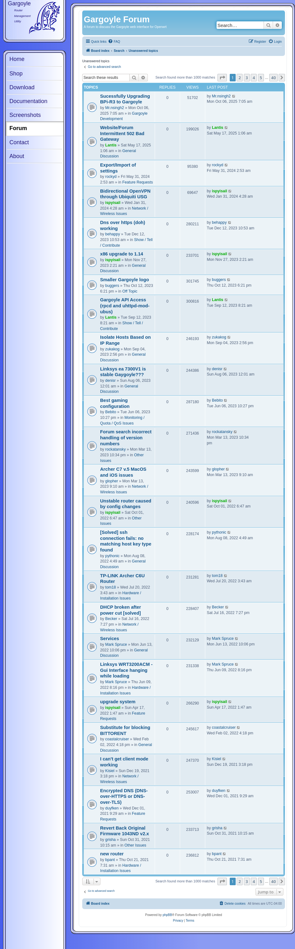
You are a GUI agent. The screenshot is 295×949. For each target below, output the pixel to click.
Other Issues (135, 845)
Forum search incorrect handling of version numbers (126, 437)
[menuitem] (114, 41)
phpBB (167, 915)
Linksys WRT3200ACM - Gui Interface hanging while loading (126, 670)
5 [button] (261, 77)
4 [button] (254, 77)
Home (16, 59)
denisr (110, 380)
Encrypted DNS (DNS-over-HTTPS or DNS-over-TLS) (124, 796)
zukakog (112, 349)
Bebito (110, 412)
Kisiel (109, 771)
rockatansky (115, 449)
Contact (19, 142)
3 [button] (247, 77)
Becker (111, 619)
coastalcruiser (117, 739)
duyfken (112, 808)
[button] (222, 77)
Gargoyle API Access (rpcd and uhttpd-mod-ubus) (124, 305)
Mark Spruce (116, 644)
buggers (112, 285)
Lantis (110, 145)
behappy (112, 234)
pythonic (112, 556)
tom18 (110, 587)
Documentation (28, 101)
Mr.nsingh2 (114, 108)
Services (109, 638)
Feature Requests (137, 182)
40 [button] (273, 77)
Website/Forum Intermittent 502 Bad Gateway (122, 133)
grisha (110, 839)
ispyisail (112, 202)
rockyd (110, 176)
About (16, 156)
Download (22, 87)
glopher (111, 481)
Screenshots (25, 115)
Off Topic (129, 291)
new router (112, 853)
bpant (110, 860)
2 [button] (240, 77)
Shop (16, 73)
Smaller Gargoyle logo (124, 279)
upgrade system (118, 701)
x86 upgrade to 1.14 (121, 253)
